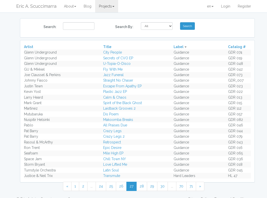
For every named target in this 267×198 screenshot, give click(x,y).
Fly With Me (113, 69)
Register (244, 6)
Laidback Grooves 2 (119, 108)
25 (111, 186)
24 (101, 186)
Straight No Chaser (118, 80)
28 (142, 186)
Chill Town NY (114, 159)
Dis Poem (111, 114)
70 (181, 186)
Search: (49, 27)
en (210, 6)
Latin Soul (111, 170)
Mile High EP (113, 153)
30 (162, 186)
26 (121, 186)
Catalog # (237, 47)
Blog (87, 6)
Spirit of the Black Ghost (122, 103)
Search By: (124, 27)
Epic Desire (112, 148)
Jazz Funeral (113, 75)
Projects (106, 6)
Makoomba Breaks (118, 120)
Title (107, 47)
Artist (28, 47)
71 (191, 186)
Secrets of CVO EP (118, 58)
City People (112, 52)
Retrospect (112, 142)
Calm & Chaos (114, 97)
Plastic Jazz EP (115, 92)
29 (152, 186)
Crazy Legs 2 (114, 136)
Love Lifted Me (115, 164)
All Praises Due (115, 125)
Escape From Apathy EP (122, 86)
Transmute (111, 176)
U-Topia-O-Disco (117, 64)
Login (225, 6)
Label (178, 47)
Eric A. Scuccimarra (36, 6)
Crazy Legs (112, 131)
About (70, 6)
